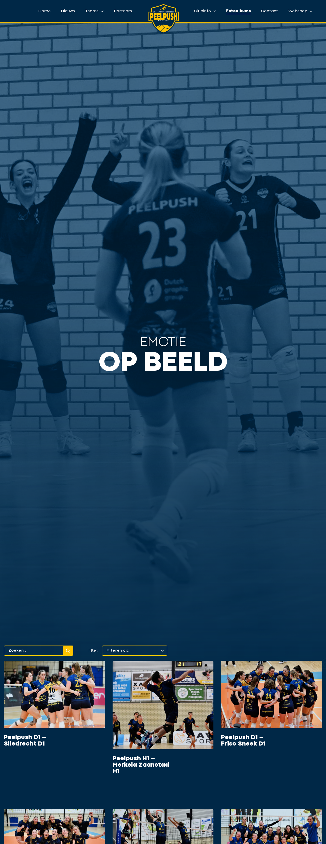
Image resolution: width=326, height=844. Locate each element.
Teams (94, 11)
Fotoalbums (238, 11)
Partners (123, 11)
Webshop (300, 11)
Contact (269, 11)
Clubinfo (205, 11)
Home (44, 11)
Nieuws (68, 11)
